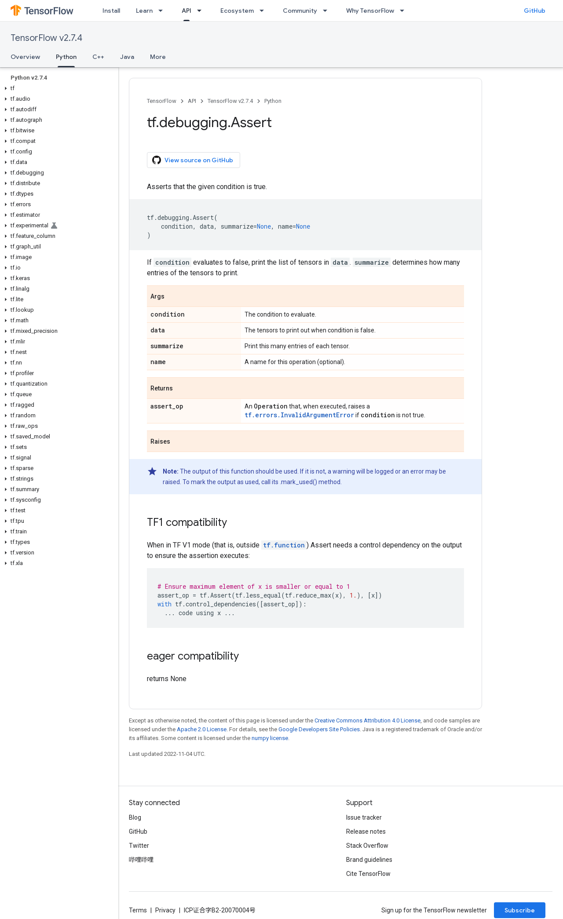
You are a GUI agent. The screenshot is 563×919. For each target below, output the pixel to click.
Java (127, 57)
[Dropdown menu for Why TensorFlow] (404, 10)
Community (300, 11)
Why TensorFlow (370, 11)
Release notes (366, 831)
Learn (144, 11)
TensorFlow (161, 101)
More (158, 57)
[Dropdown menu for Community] (327, 10)
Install (111, 11)
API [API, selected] (186, 11)
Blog (135, 817)
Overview (25, 57)
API (192, 101)
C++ (98, 57)
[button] (57, 88)
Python (273, 101)
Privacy (165, 910)
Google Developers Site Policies (319, 729)
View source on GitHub (192, 160)
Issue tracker (364, 817)
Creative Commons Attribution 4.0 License (367, 720)
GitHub (534, 11)
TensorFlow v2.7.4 (46, 38)
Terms (138, 910)
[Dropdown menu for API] (201, 10)
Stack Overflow (367, 845)
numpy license (270, 738)
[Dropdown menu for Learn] (163, 10)
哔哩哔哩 (141, 859)
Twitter (139, 845)
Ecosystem (237, 11)
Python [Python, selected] (66, 57)
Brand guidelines (369, 859)
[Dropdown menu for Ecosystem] (264, 10)
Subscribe (520, 910)
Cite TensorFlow (368, 873)
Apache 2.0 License (202, 729)
